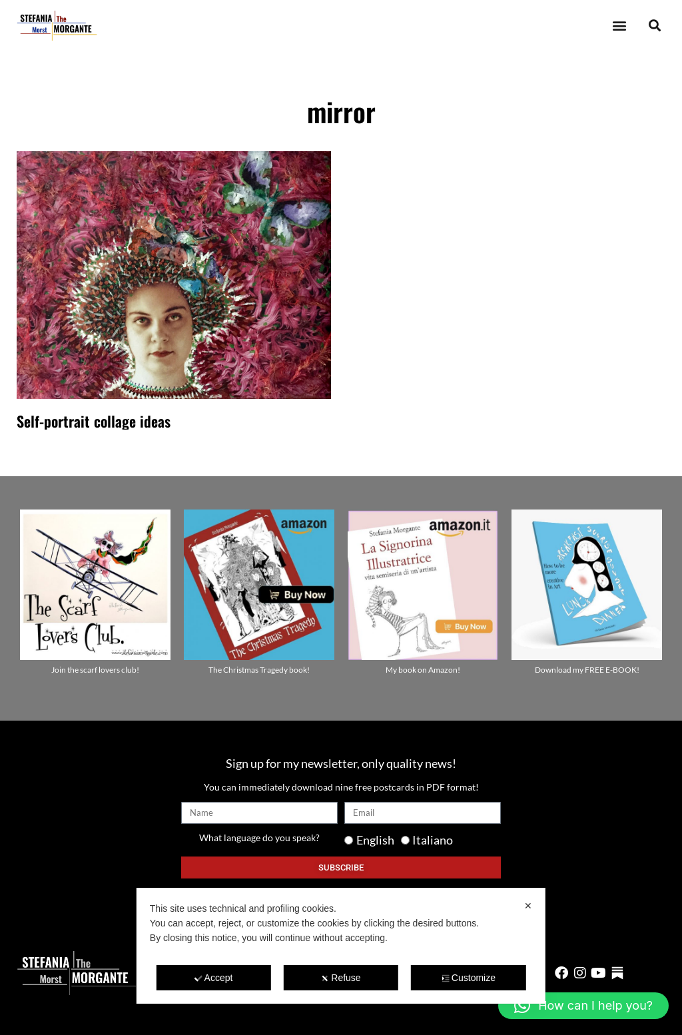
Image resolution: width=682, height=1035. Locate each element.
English (375, 840)
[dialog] (341, 946)
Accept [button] (213, 977)
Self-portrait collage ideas (93, 421)
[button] (619, 26)
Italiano (432, 840)
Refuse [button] (340, 977)
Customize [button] (469, 977)
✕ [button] (528, 905)
